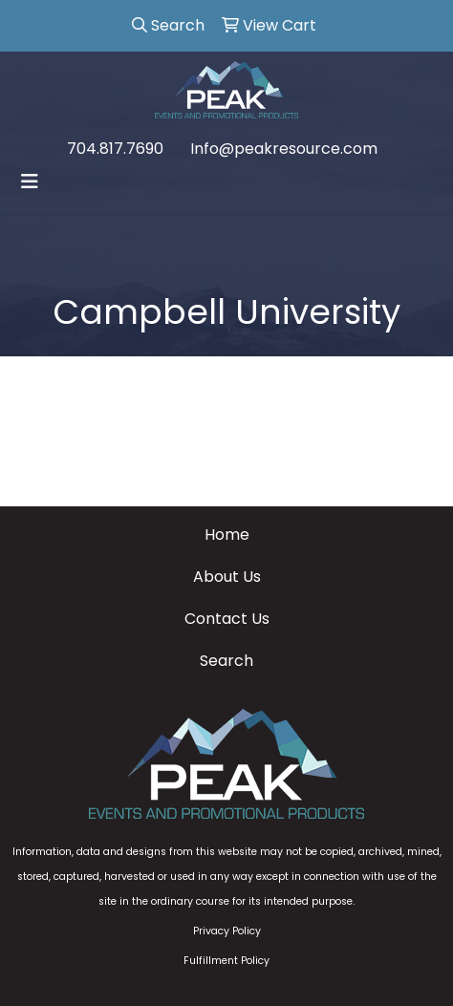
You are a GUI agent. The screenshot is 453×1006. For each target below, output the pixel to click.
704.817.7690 (115, 149)
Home (227, 535)
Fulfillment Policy (226, 960)
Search (226, 661)
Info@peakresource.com (284, 149)
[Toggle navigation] (30, 181)
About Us (227, 577)
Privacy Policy (227, 931)
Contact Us (227, 619)
